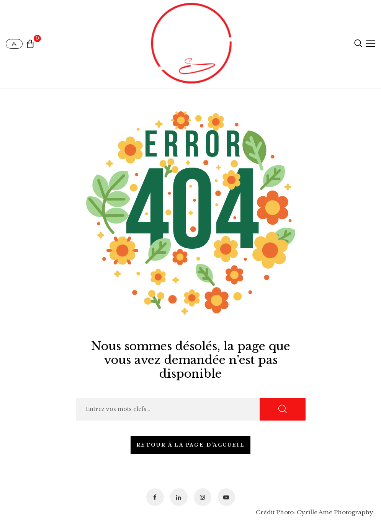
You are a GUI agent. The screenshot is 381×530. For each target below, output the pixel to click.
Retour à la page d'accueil (190, 445)
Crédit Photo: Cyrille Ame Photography (314, 512)
